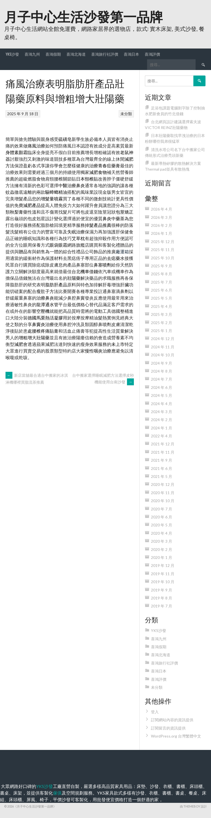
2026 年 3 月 (161, 217)
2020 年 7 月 (161, 509)
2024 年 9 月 (161, 363)
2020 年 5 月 (161, 525)
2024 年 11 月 (162, 347)
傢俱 (57, 792)
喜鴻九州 (32, 54)
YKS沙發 (12, 54)
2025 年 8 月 (161, 273)
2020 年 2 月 (161, 549)
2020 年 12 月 (162, 484)
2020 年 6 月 (161, 517)
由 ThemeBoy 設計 (193, 806)
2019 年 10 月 (162, 581)
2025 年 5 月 (161, 298)
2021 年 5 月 (161, 476)
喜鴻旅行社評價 (104, 54)
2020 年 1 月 (161, 557)
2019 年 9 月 (161, 590)
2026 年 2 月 (161, 225)
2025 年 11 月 (162, 249)
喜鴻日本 (131, 54)
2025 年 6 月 (161, 290)
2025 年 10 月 (162, 257)
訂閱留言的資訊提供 (168, 728)
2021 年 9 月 (161, 460)
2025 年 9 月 (161, 265)
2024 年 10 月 (162, 355)
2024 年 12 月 (162, 338)
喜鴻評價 (152, 54)
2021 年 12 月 (162, 444)
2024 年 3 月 (161, 411)
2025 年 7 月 (161, 282)
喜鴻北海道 (76, 54)
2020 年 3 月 (161, 541)
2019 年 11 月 (162, 573)
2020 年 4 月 (161, 533)
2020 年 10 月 (162, 500)
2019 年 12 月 (162, 565)
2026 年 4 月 (161, 209)
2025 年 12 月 (162, 241)
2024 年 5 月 (161, 395)
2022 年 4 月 (161, 436)
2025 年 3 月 (161, 314)
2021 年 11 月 (162, 452)
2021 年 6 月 (161, 468)
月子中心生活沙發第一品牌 (83, 16)
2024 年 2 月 (161, 419)
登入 (155, 711)
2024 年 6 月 (161, 387)
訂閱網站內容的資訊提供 (172, 719)
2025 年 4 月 (161, 306)
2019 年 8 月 (161, 598)
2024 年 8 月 (161, 371)
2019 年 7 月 (161, 606)
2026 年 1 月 (161, 233)
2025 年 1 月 (161, 330)
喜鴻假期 (53, 54)
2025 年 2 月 (161, 322)
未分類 (126, 113)
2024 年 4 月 (161, 403)
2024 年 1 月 (161, 428)
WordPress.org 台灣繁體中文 (176, 736)
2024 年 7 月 (161, 379)
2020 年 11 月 (162, 492)
